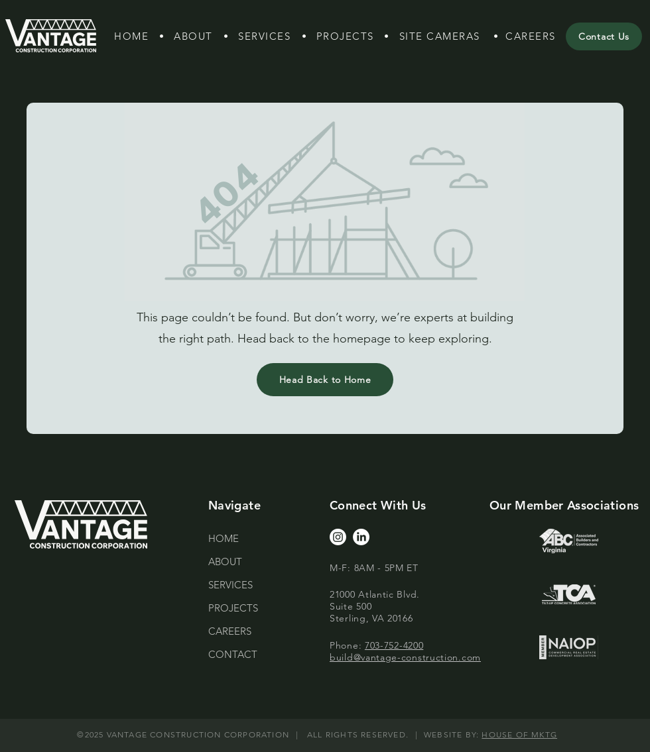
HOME (223, 538)
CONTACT (232, 654)
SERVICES (230, 584)
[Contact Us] (604, 36)
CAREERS (229, 631)
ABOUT (225, 561)
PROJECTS (233, 608)
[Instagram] (338, 537)
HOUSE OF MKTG (519, 734)
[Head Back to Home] (325, 379)
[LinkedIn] (361, 537)
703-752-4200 (394, 645)
